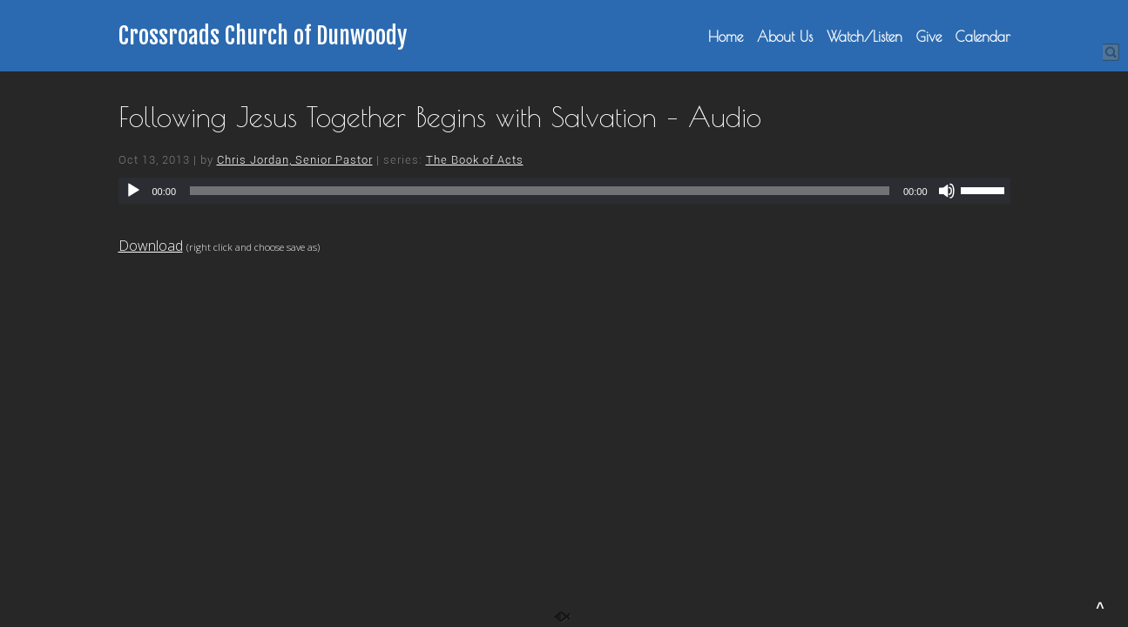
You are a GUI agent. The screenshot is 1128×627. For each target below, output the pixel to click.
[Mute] (947, 190)
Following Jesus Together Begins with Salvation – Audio (439, 116)
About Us (785, 36)
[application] (564, 191)
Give (929, 36)
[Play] (133, 190)
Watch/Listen (864, 36)
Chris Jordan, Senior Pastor (295, 159)
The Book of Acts (474, 159)
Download (150, 245)
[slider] (539, 190)
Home (725, 36)
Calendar (983, 36)
